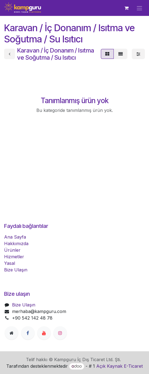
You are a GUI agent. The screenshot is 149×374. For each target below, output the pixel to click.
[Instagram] (60, 333)
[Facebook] (27, 333)
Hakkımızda (16, 243)
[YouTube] (44, 333)
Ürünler (12, 250)
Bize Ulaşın (15, 269)
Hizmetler (14, 256)
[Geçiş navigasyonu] (139, 8)
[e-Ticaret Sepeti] (126, 7)
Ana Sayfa (15, 237)
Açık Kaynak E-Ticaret (119, 366)
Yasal (9, 263)
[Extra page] (11, 333)
